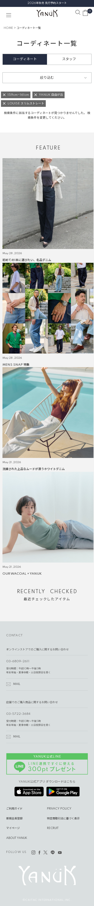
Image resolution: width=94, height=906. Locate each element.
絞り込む (47, 78)
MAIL (16, 684)
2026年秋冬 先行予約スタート (47, 3)
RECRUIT (53, 828)
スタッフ (69, 59)
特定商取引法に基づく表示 (63, 818)
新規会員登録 (14, 818)
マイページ (13, 828)
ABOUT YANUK (16, 838)
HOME (8, 28)
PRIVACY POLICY (59, 808)
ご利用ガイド (14, 808)
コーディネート (25, 59)
